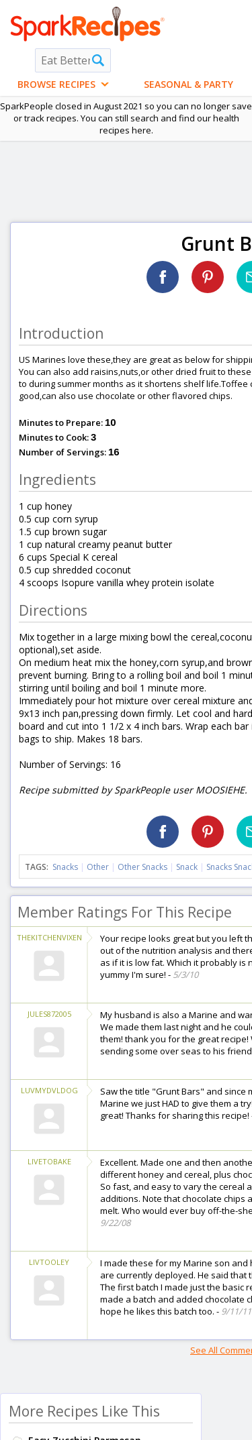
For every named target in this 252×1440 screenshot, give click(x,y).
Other (98, 867)
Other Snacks (142, 867)
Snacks (65, 867)
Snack (187, 867)
